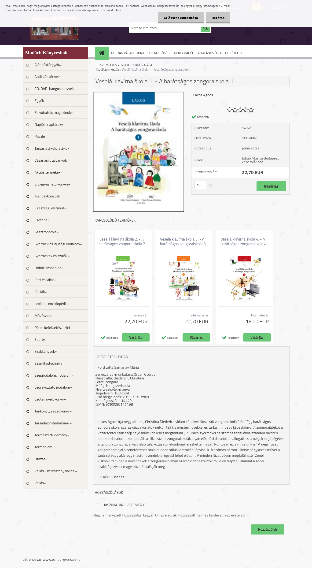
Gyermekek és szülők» (52, 256)
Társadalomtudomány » (53, 423)
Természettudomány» (52, 435)
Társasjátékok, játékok (52, 148)
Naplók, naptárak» (49, 124)
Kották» (41, 291)
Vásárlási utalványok (51, 160)
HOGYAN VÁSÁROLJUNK (127, 52)
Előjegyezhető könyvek (52, 184)
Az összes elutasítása (181, 18)
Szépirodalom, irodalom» (54, 375)
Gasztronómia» (47, 232)
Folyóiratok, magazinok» (54, 112)
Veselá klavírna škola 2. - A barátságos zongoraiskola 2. (122, 241)
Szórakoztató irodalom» (53, 387)
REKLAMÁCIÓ (183, 52)
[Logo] (55, 28)
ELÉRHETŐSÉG (159, 52)
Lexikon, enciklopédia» (52, 303)
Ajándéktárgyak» (48, 64)
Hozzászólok (267, 529)
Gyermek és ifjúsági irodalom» (58, 244)
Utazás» (41, 459)
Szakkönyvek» (46, 351)
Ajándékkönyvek (47, 196)
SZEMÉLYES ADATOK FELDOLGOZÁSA (126, 64)
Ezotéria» (42, 220)
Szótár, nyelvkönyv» (50, 399)
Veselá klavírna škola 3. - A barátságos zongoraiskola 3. (183, 241)
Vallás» (40, 483)
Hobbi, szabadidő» (49, 268)
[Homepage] (103, 53)
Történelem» (45, 447)
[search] (205, 28)
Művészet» (43, 315)
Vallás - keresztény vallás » (56, 471)
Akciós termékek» (48, 172)
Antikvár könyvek (48, 76)
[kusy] (200, 185)
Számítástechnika (48, 363)
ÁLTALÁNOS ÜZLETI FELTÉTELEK (220, 52)
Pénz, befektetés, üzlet (52, 327)
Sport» (40, 339)
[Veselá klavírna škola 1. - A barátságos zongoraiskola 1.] (138, 94)
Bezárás (218, 18)
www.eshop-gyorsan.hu (62, 559)
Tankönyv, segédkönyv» (53, 411)
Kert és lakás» (46, 279)
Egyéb (39, 100)
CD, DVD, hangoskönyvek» (55, 88)
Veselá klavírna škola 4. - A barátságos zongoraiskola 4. (244, 241)
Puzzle (40, 136)
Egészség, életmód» (50, 208)
